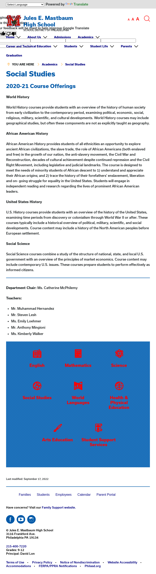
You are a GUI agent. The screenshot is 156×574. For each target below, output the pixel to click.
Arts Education (57, 439)
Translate (76, 4)
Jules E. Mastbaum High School (48, 21)
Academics (85, 37)
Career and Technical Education (28, 46)
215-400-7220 (16, 546)
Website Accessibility (122, 562)
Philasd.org (93, 566)
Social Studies (75, 64)
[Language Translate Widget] (25, 5)
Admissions (62, 37)
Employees (63, 494)
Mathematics (78, 365)
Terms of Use (15, 562)
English (37, 365)
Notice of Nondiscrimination (80, 562)
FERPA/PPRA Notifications (58, 566)
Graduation (14, 55)
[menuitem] (16, 37)
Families (25, 494)
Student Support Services (98, 442)
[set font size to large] (137, 18)
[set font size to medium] (133, 19)
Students (70, 46)
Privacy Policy (42, 562)
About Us (34, 37)
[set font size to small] (128, 19)
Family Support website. (59, 507)
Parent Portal (105, 494)
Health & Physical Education (119, 402)
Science (119, 365)
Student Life (99, 46)
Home (10, 37)
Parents (126, 46)
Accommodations (18, 566)
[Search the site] (147, 19)
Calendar (84, 494)
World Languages (78, 400)
